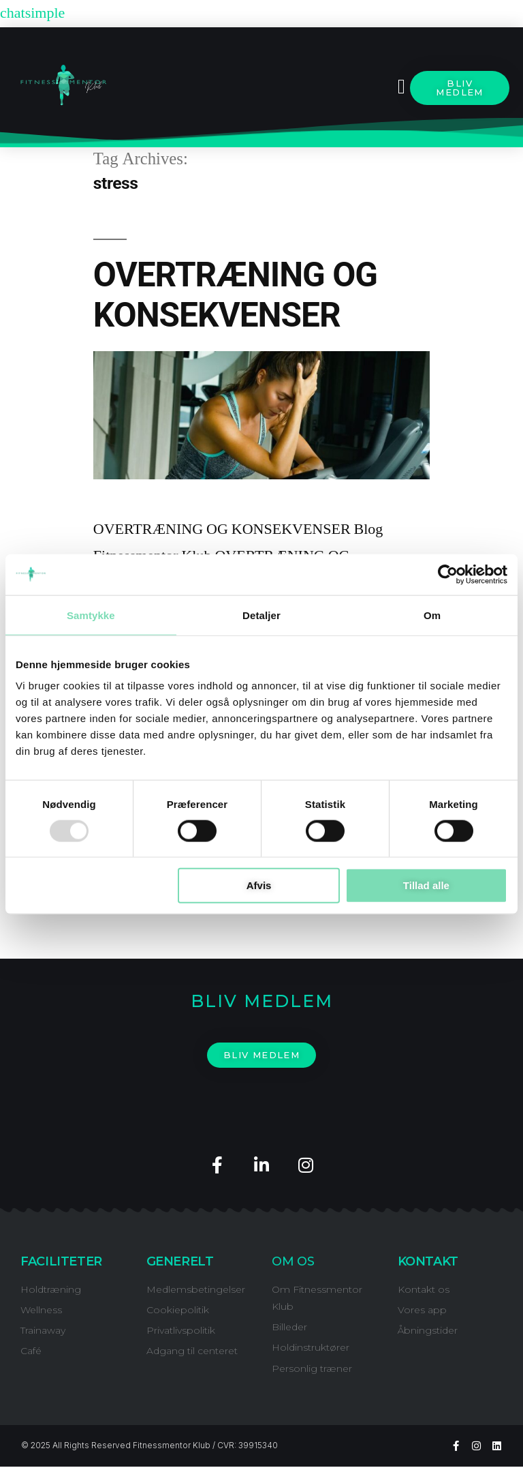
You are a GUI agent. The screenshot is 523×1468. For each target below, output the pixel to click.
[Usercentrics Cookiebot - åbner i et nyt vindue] (447, 574)
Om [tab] (432, 614)
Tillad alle (426, 885)
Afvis (259, 885)
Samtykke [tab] (91, 614)
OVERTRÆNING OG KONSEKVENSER (235, 295)
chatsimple (32, 13)
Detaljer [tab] (261, 614)
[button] (401, 87)
